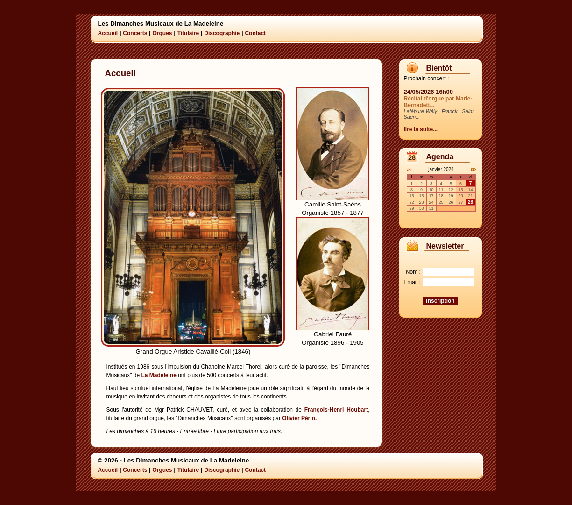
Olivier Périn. (299, 418)
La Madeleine (158, 375)
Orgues (162, 33)
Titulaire (188, 33)
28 (470, 202)
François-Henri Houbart (336, 409)
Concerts (135, 33)
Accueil (108, 33)
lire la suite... (421, 129)
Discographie (222, 33)
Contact (255, 33)
